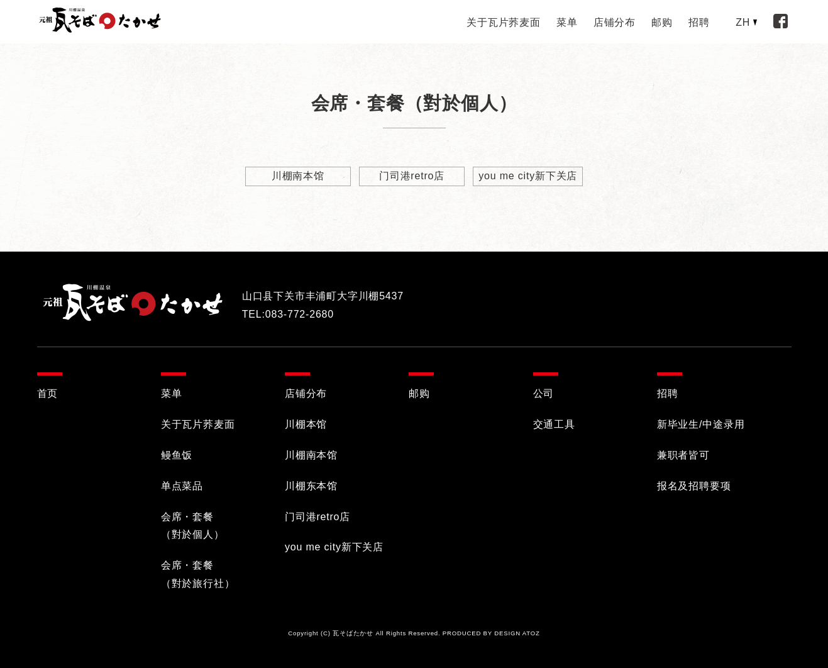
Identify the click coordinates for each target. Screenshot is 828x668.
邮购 (662, 22)
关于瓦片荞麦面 (503, 22)
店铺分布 (614, 22)
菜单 (567, 22)
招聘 (699, 22)
